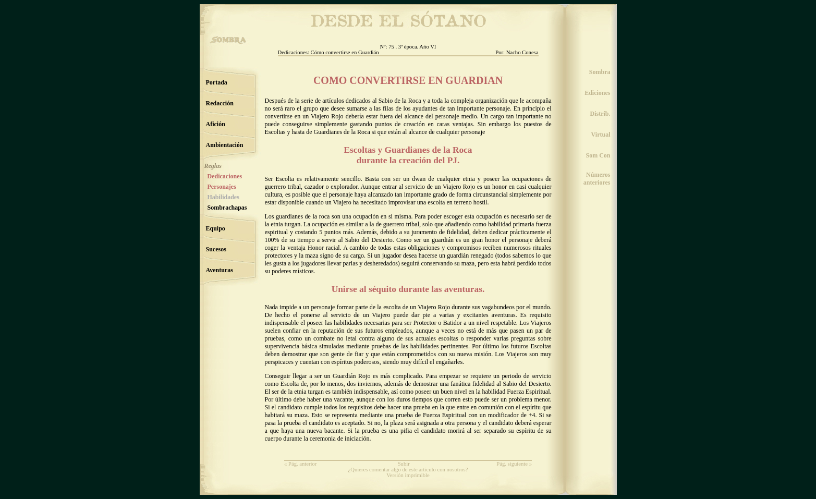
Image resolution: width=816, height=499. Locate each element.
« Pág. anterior (300, 464)
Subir (404, 464)
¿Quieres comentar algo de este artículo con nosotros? (408, 469)
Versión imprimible (408, 475)
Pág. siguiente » (514, 464)
